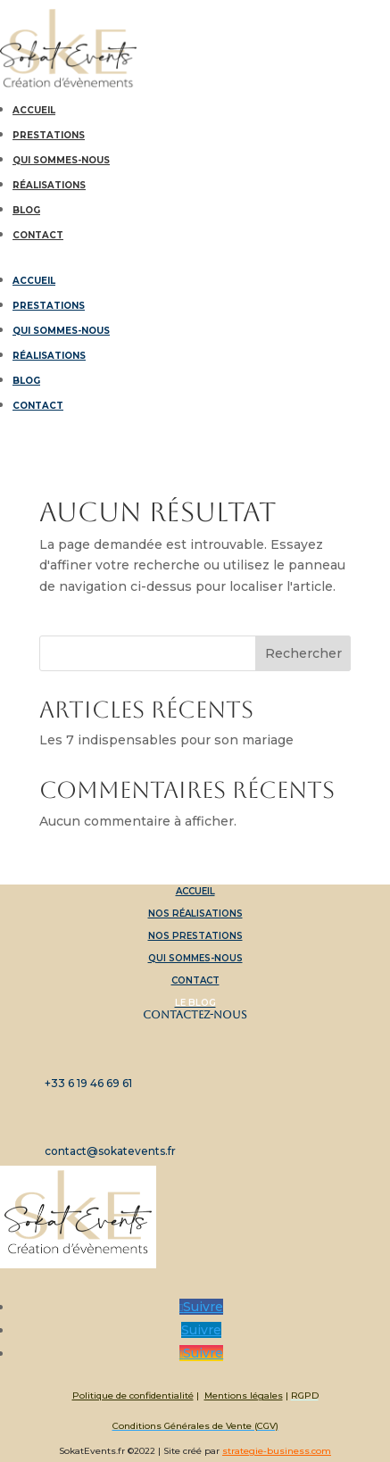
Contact (37, 235)
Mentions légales (243, 1395)
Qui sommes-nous (61, 160)
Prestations (48, 135)
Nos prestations (195, 936)
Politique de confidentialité (133, 1395)
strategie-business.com (276, 1451)
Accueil (33, 110)
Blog (26, 210)
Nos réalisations (195, 913)
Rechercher (303, 653)
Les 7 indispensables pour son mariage (166, 740)
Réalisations (49, 185)
